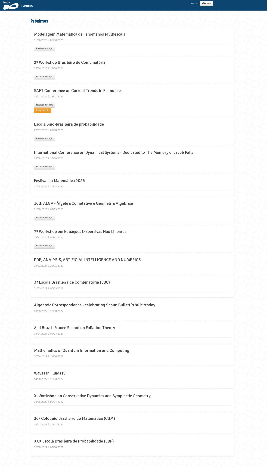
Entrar (206, 3)
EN (192, 3)
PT (197, 3)
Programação (42, 110)
